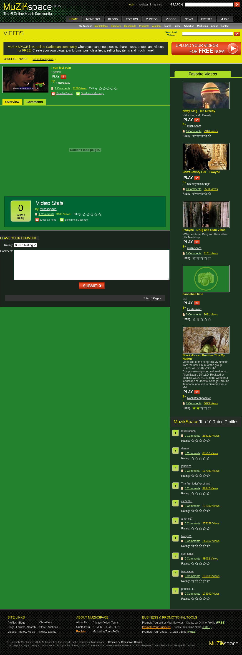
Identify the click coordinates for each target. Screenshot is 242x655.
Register (81, 631)
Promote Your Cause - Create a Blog (164, 631)
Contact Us (83, 627)
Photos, (22, 631)
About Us (81, 622)
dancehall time (193, 294)
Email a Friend (64, 93)
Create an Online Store (188, 627)
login (131, 4)
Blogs (21, 622)
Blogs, (11, 627)
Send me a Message (92, 93)
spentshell (187, 553)
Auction (156, 26)
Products (144, 26)
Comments (34, 102)
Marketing (202, 26)
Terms (115, 622)
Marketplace (101, 26)
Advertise (189, 26)
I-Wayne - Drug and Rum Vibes (204, 230)
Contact (225, 26)
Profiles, (13, 622)
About (214, 26)
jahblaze (186, 466)
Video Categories (43, 59)
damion (185, 448)
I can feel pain (61, 67)
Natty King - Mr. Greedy (199, 111)
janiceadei (187, 571)
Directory (116, 26)
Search (167, 26)
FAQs (116, 631)
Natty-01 (186, 536)
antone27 (187, 518)
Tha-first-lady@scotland (195, 483)
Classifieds (130, 26)
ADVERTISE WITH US (107, 627)
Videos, (12, 631)
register (143, 4)
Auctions (53, 627)
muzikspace (63, 82)
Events (52, 631)
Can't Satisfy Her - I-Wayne (201, 172)
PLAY (55, 76)
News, (43, 631)
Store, (43, 627)
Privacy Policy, (101, 622)
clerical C (186, 501)
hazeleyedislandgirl (198, 184)
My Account (85, 26)
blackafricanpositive (199, 398)
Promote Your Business (156, 627)
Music (31, 631)
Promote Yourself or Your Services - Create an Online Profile (178, 622)
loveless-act (194, 309)
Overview (12, 102)
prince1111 (188, 589)
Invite (177, 26)
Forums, (21, 627)
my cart (157, 4)
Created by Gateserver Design (125, 642)
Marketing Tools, (103, 631)
